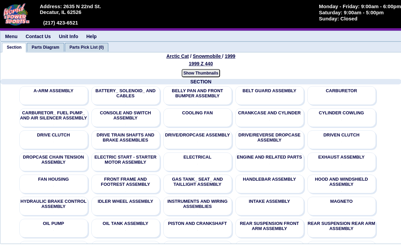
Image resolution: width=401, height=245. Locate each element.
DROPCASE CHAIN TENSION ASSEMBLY (53, 159)
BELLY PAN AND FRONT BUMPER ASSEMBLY (197, 93)
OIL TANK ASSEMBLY (125, 223)
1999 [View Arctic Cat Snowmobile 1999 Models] (230, 56)
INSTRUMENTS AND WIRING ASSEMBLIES (197, 204)
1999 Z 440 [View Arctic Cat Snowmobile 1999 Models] (201, 63)
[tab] (14, 47)
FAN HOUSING (53, 179)
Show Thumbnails (200, 73)
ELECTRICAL (197, 157)
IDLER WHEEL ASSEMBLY (125, 201)
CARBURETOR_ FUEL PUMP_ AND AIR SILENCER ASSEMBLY (53, 115)
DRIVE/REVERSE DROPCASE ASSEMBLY (269, 137)
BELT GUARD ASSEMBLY (269, 90)
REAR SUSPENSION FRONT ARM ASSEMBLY (269, 226)
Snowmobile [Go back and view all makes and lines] (207, 56)
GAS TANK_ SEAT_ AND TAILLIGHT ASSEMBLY (197, 182)
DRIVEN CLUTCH (341, 134)
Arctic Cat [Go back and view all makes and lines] (177, 56)
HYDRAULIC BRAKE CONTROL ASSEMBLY (53, 204)
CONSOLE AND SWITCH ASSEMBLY (125, 115)
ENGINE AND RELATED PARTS (269, 157)
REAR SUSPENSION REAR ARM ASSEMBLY (341, 226)
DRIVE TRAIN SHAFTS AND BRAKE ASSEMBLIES (125, 137)
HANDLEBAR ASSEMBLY (269, 179)
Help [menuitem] (91, 36)
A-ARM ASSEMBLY (54, 90)
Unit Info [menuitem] (68, 36)
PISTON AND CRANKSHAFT (197, 223)
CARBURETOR (341, 90)
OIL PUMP (53, 223)
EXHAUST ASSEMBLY (341, 157)
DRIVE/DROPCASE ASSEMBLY (197, 134)
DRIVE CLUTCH (53, 134)
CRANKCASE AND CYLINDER (269, 112)
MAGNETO (341, 201)
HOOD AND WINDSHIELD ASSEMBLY (341, 182)
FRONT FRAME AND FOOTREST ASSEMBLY (125, 182)
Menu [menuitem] (11, 36)
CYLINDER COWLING (341, 112)
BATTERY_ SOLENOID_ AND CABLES (125, 93)
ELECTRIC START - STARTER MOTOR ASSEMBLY (125, 159)
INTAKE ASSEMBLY (269, 201)
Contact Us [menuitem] (38, 36)
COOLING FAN (197, 112)
